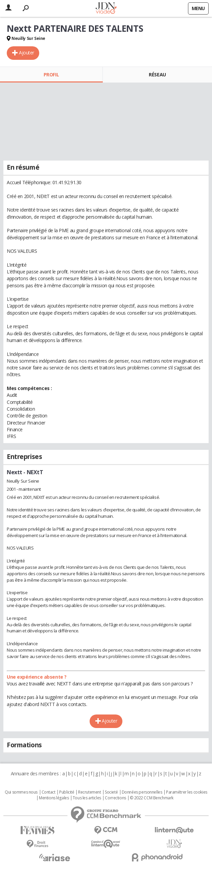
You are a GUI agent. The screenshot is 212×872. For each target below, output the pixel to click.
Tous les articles (87, 798)
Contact (48, 792)
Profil (51, 74)
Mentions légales (54, 798)
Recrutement (89, 792)
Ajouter (26, 52)
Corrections (115, 798)
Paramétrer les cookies (186, 792)
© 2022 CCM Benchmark (151, 798)
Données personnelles (142, 792)
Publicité (66, 792)
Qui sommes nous (21, 792)
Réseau (157, 74)
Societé (111, 792)
